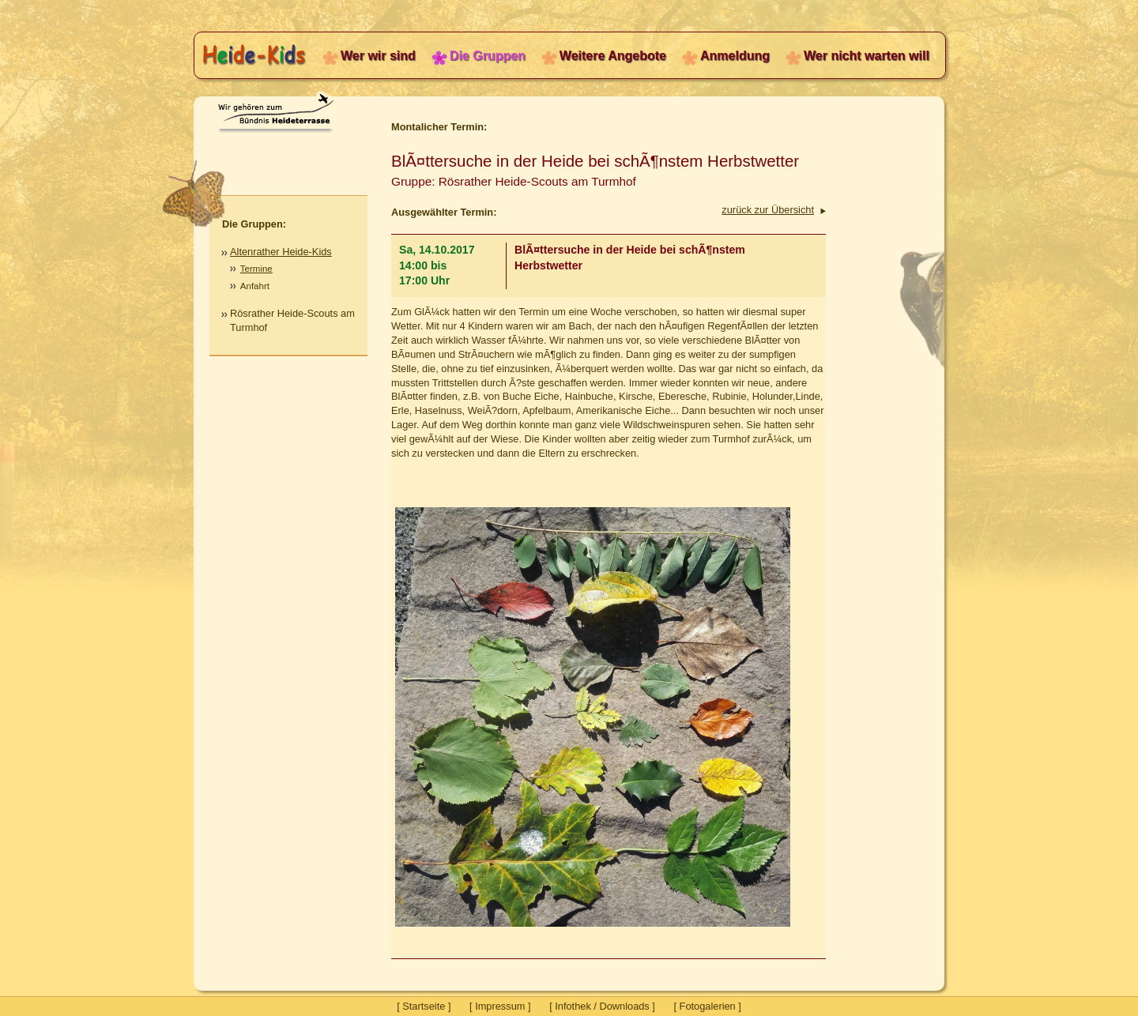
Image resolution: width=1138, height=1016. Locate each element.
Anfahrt (254, 286)
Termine (256, 268)
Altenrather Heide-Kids (281, 252)
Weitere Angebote (613, 55)
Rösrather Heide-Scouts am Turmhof (292, 320)
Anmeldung (735, 55)
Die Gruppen (488, 55)
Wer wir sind (378, 55)
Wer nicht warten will (866, 55)
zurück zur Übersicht (768, 210)
